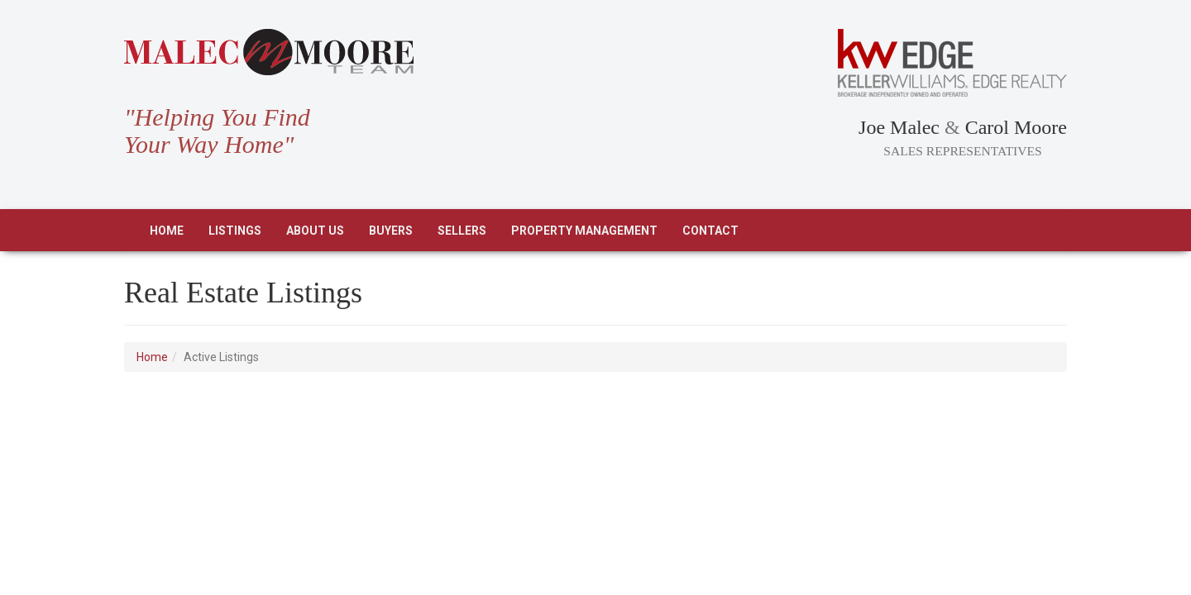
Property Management (584, 230)
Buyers (391, 230)
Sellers (462, 230)
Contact (710, 230)
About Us (315, 230)
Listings (234, 230)
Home (167, 230)
